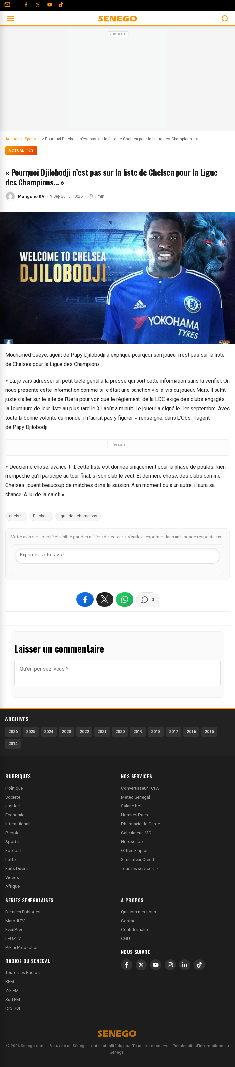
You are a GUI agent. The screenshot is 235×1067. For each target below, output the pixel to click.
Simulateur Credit (137, 859)
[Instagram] (170, 964)
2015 (209, 731)
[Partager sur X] (104, 599)
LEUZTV (13, 938)
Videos (12, 877)
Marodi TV (15, 920)
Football (13, 850)
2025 (30, 731)
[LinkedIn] (184, 964)
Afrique (12, 886)
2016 (191, 731)
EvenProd (14, 929)
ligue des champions (78, 516)
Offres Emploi (134, 850)
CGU (125, 938)
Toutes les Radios (22, 972)
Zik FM (12, 990)
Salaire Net (131, 805)
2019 (137, 731)
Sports (12, 841)
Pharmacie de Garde (140, 823)
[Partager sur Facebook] (85, 599)
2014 (13, 743)
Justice (12, 805)
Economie (14, 814)
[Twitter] (38, 4)
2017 (173, 731)
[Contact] (7, 4)
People (12, 832)
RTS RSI (12, 1008)
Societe (12, 797)
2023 (66, 731)
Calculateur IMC (136, 832)
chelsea (16, 516)
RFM (9, 981)
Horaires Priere (135, 814)
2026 (13, 731)
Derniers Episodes (22, 911)
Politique (14, 788)
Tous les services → (140, 868)
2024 (48, 731)
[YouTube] (49, 4)
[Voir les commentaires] (147, 599)
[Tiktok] (61, 4)
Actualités (21, 150)
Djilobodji (41, 516)
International (17, 823)
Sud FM (12, 999)
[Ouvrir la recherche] (225, 18)
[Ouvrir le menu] (10, 18)
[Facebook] (26, 4)
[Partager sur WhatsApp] (124, 599)
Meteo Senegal (135, 797)
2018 (155, 731)
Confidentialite (135, 929)
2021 (102, 731)
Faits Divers (16, 868)
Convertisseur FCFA (140, 788)
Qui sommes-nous (138, 911)
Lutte (10, 859)
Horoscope (132, 841)
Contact (129, 920)
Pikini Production (22, 947)
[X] (141, 964)
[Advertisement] (117, 80)
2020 (120, 731)
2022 (84, 731)
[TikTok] (199, 964)
